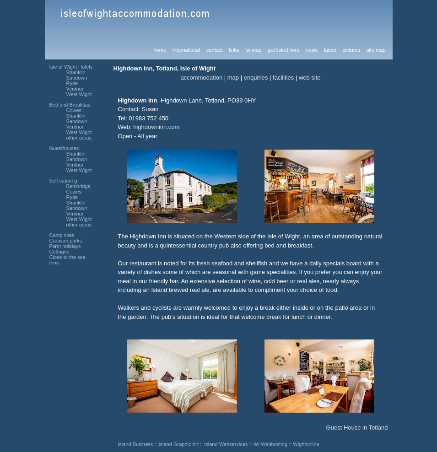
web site (310, 77)
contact (214, 50)
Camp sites (62, 235)
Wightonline (306, 444)
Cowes (74, 110)
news (312, 50)
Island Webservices (226, 444)
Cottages (59, 251)
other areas (79, 137)
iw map (253, 50)
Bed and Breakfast (70, 105)
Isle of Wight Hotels (71, 67)
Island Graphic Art (179, 444)
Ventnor (75, 88)
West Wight (79, 94)
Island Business (135, 444)
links (234, 50)
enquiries (256, 77)
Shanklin (76, 72)
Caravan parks (65, 240)
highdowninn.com (156, 127)
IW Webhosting (270, 444)
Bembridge (78, 186)
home (160, 50)
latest (330, 50)
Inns (54, 262)
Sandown (76, 78)
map (233, 77)
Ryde (72, 83)
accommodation (201, 77)
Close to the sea (67, 257)
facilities (283, 77)
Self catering (63, 180)
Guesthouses (64, 148)
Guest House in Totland (357, 427)
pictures (351, 50)
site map (376, 50)
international (186, 50)
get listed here (283, 50)
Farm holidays (65, 246)
